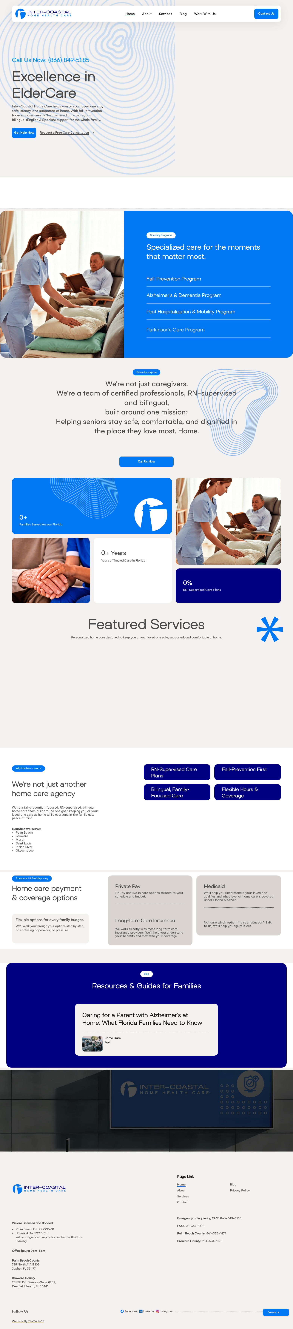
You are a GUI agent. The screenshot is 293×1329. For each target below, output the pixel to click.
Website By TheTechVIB (28, 1321)
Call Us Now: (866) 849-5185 (50, 59)
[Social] (129, 1311)
